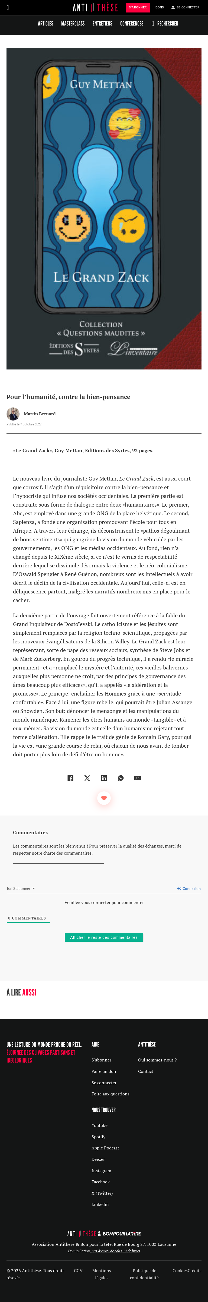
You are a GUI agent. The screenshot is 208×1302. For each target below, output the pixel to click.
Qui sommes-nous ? (157, 1060)
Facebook (101, 1182)
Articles (45, 23)
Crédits (195, 1270)
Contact (145, 1071)
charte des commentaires (67, 853)
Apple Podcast (105, 1148)
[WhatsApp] (121, 778)
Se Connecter (185, 7)
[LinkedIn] (104, 778)
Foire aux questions (110, 1094)
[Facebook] (70, 778)
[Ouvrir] (7, 7)
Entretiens (102, 23)
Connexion (189, 888)
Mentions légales (101, 1274)
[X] (87, 778)
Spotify (98, 1137)
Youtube (100, 1125)
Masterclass (72, 23)
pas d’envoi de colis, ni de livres (116, 1250)
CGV (78, 1270)
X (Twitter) (102, 1193)
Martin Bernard (40, 414)
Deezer (98, 1159)
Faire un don (104, 1071)
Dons (159, 7)
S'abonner (101, 1060)
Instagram (101, 1171)
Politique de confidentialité (144, 1274)
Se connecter (104, 1083)
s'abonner (138, 7)
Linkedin (100, 1204)
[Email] (138, 778)
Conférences (131, 23)
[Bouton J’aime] (104, 798)
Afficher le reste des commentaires (104, 937)
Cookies (180, 1270)
